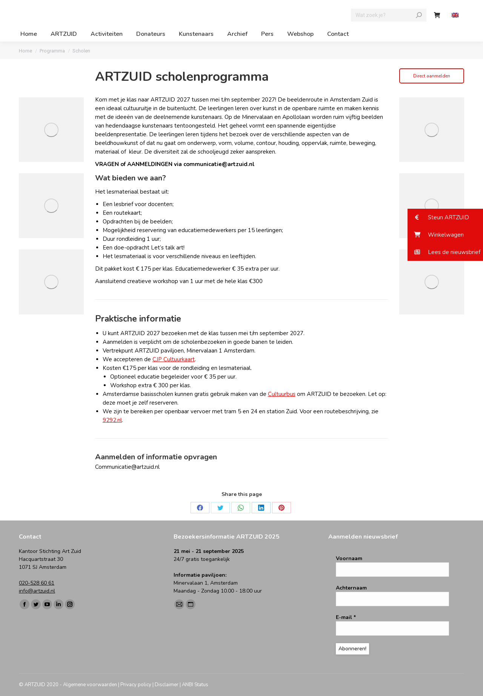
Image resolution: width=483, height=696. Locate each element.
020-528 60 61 (36, 583)
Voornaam (349, 558)
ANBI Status (195, 684)
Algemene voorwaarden (90, 684)
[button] (445, 217)
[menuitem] (456, 15)
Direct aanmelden (431, 76)
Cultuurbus (281, 394)
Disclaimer (166, 684)
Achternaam (351, 587)
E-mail (346, 617)
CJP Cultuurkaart (173, 359)
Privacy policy (135, 684)
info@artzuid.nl (37, 590)
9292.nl (112, 420)
